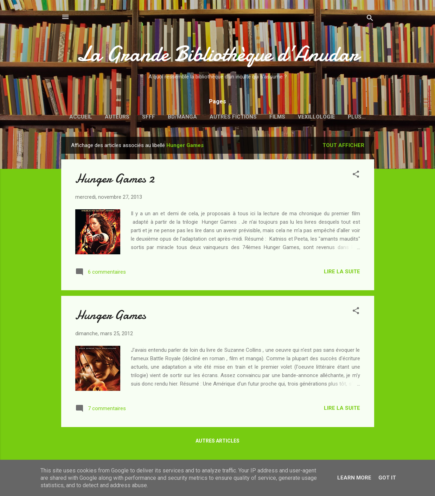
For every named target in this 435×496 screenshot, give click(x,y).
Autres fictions (233, 117)
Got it (387, 478)
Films (277, 117)
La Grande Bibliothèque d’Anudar (218, 54)
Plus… (357, 117)
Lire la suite (342, 271)
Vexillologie (316, 117)
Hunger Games (110, 315)
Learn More (354, 478)
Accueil (80, 117)
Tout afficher (343, 145)
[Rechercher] (370, 19)
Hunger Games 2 (114, 178)
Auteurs (117, 117)
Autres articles (217, 441)
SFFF (148, 117)
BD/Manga (182, 117)
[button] (356, 175)
